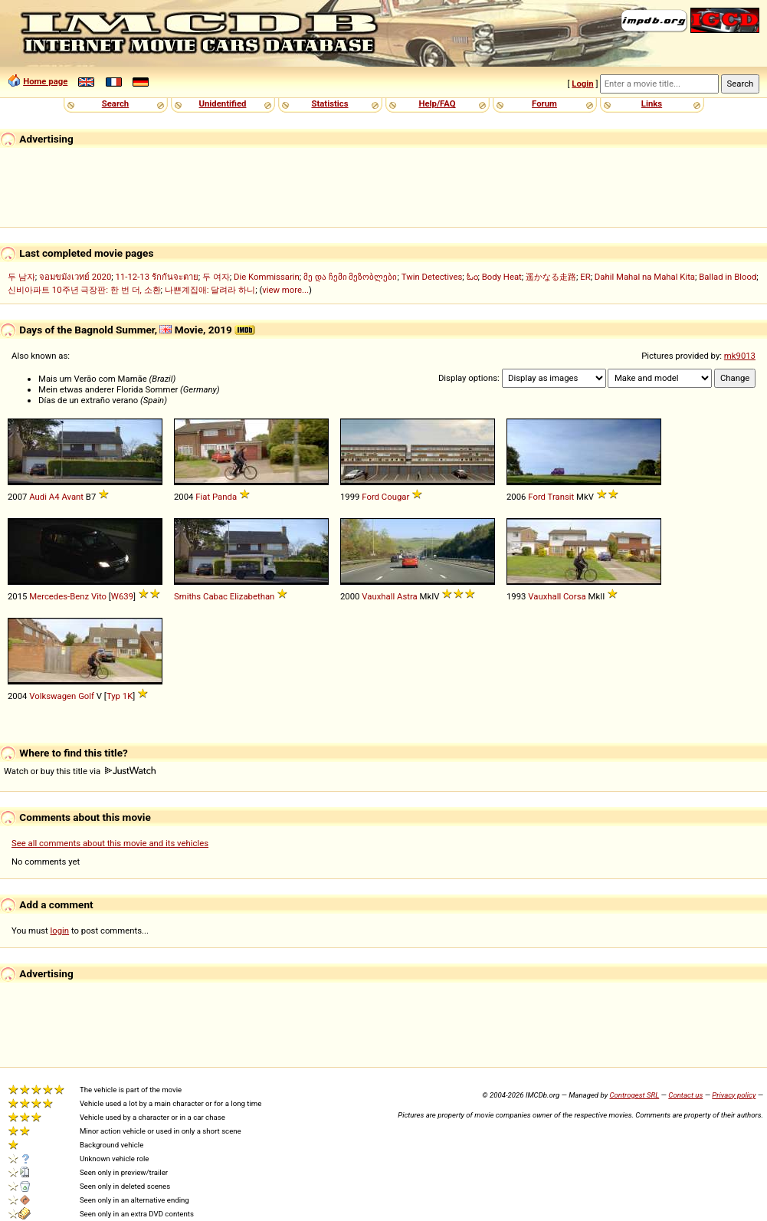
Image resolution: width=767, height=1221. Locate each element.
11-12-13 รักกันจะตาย (157, 276)
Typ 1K (120, 696)
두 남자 (21, 276)
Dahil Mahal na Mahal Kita (645, 276)
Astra (407, 596)
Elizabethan (252, 596)
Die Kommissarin (267, 276)
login (60, 930)
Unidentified (223, 103)
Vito (99, 596)
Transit (561, 496)
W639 (122, 596)
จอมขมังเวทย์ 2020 (75, 276)
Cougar (395, 496)
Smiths (187, 596)
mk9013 (740, 355)
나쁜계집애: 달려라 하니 (210, 289)
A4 (54, 496)
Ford (370, 496)
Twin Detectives (432, 276)
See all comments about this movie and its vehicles (109, 843)
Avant (72, 496)
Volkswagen (52, 696)
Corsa (574, 596)
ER (585, 276)
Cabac (215, 596)
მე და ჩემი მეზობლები (350, 276)
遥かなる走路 (551, 276)
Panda (224, 496)
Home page (45, 81)
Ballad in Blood (727, 276)
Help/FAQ (436, 103)
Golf (86, 696)
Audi (38, 496)
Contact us (685, 1095)
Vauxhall (378, 596)
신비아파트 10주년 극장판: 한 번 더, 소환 (84, 289)
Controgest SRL (634, 1095)
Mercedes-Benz (59, 596)
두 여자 (216, 276)
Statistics (329, 103)
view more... (285, 289)
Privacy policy (734, 1095)
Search (115, 103)
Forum (544, 103)
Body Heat (502, 276)
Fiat (202, 496)
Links (651, 103)
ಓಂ (472, 276)
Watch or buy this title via (80, 771)
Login (582, 83)
